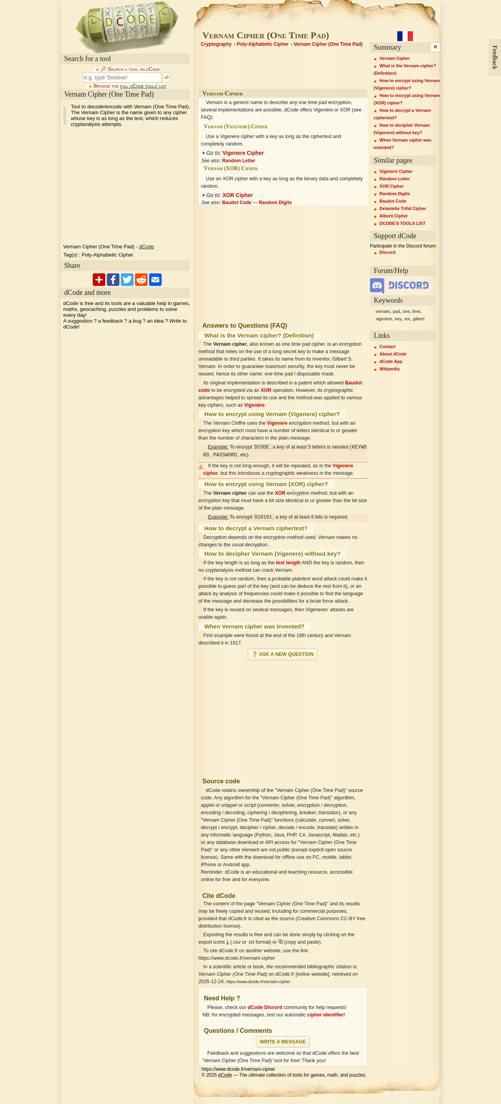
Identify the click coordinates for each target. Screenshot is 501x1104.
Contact (388, 346)
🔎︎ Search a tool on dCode (130, 69)
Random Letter (239, 160)
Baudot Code (237, 202)
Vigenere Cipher (243, 153)
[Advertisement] (283, 715)
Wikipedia (390, 368)
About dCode (393, 354)
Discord (388, 252)
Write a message (283, 1042)
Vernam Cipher (395, 58)
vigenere (384, 318)
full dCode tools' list (143, 86)
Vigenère (254, 405)
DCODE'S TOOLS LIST (402, 223)
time (416, 311)
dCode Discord (265, 1007)
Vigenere (277, 423)
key (398, 318)
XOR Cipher (238, 195)
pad (396, 311)
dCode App (391, 361)
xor (407, 318)
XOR (266, 390)
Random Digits (275, 202)
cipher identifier (325, 1015)
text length (288, 562)
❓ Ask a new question (283, 654)
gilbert (419, 318)
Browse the (130, 86)
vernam (383, 311)
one (405, 311)
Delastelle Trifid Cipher (403, 208)
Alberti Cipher (394, 216)
